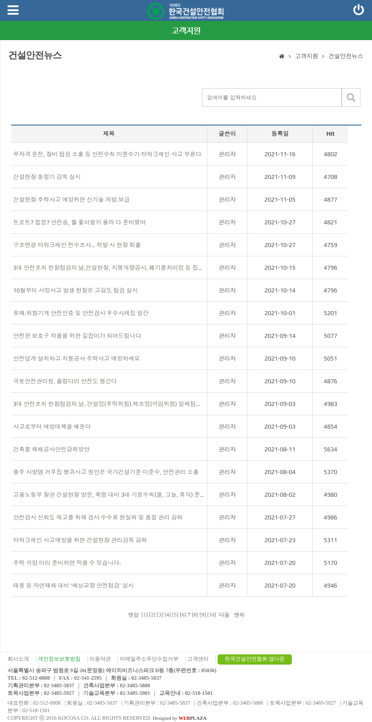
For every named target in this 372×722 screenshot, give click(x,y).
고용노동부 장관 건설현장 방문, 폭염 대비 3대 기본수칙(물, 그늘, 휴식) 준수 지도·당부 (109, 494)
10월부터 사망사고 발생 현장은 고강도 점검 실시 (75, 290)
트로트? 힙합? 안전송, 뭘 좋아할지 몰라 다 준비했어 (79, 222)
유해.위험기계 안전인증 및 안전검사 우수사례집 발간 (81, 313)
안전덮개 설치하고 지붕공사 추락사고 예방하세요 (76, 358)
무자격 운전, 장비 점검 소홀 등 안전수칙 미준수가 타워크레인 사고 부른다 (107, 154)
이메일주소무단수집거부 (149, 659)
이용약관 (100, 659)
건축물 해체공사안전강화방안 (51, 449)
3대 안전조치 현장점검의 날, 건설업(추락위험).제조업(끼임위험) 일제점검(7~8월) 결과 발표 (109, 404)
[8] (195, 615)
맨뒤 (240, 615)
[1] (145, 615)
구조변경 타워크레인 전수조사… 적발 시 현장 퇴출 (77, 245)
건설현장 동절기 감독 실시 (47, 177)
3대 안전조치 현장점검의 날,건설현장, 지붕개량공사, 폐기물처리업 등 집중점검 (109, 267)
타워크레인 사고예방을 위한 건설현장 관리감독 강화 (80, 540)
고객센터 (198, 659)
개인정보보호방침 (59, 659)
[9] (203, 615)
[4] (168, 615)
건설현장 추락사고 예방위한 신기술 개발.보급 (71, 199)
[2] (152, 615)
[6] (183, 615)
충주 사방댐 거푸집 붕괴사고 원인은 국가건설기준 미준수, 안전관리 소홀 (106, 472)
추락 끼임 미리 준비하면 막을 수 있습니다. (67, 563)
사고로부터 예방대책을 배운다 (52, 426)
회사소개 (18, 659)
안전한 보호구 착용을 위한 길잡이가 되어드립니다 (77, 336)
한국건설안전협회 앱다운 (255, 659)
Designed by (179, 718)
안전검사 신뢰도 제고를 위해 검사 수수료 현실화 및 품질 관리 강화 (98, 517)
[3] (160, 615)
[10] (211, 615)
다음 (224, 615)
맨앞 (133, 615)
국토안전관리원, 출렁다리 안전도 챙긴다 (65, 381)
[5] (175, 615)
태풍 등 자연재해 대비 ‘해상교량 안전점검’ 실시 (73, 585)
